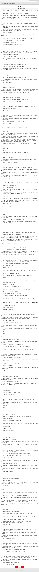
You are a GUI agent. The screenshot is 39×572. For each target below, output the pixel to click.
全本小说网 (2, 1)
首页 (4, 3)
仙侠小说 (6, 3)
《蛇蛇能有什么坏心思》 (11, 3)
